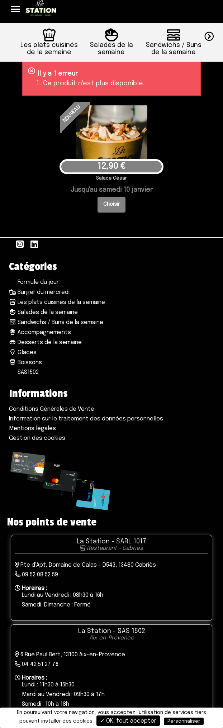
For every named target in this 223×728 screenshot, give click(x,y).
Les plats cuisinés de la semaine (57, 302)
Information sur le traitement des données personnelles (86, 419)
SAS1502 (27, 372)
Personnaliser (183, 721)
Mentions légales (32, 428)
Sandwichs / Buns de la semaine (56, 322)
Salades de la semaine (43, 312)
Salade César (111, 178)
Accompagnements (40, 332)
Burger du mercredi (39, 292)
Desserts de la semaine (45, 342)
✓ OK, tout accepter (128, 721)
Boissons (25, 363)
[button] (213, 35)
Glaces (23, 352)
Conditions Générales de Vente (51, 409)
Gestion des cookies (37, 438)
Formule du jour (37, 282)
